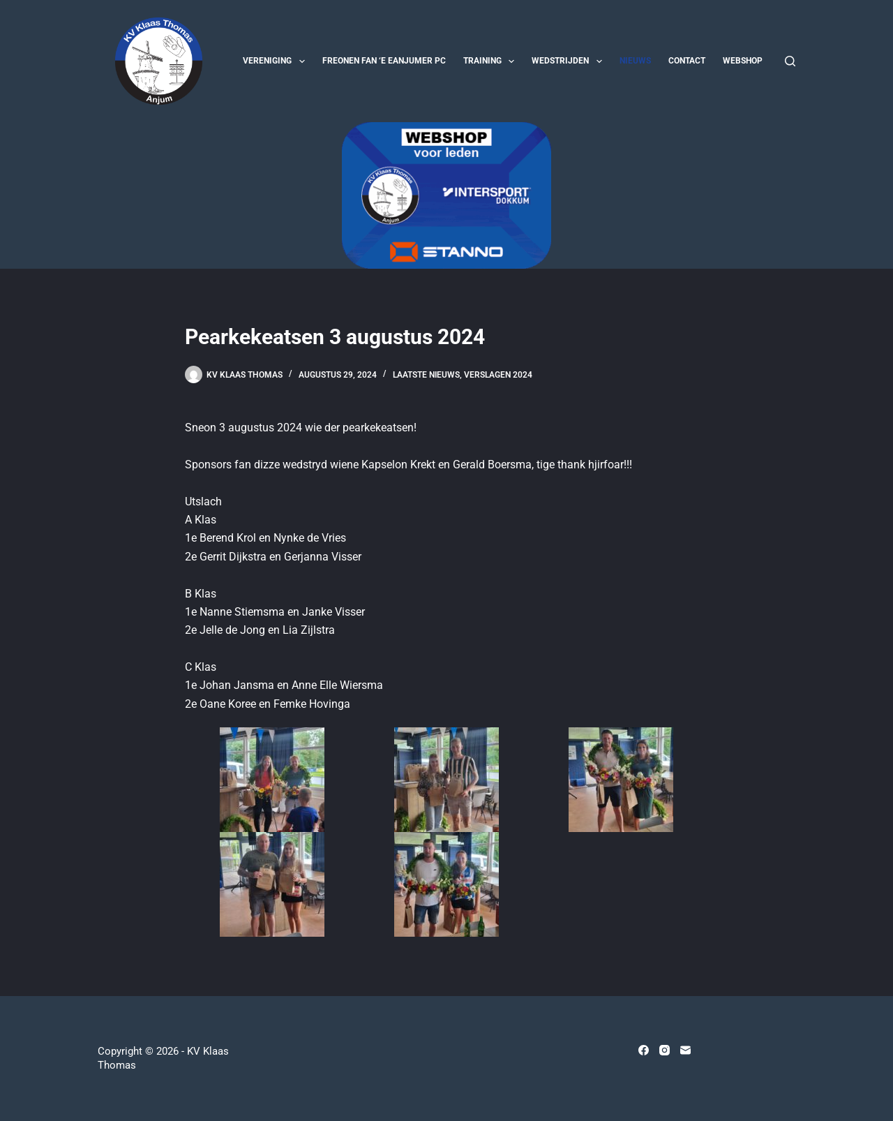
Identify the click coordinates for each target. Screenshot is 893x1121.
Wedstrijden (569, 61)
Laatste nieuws (426, 375)
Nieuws (635, 61)
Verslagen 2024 (498, 375)
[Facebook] (643, 1050)
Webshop (743, 61)
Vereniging (276, 61)
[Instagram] (664, 1050)
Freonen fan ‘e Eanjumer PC (384, 61)
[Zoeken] (790, 61)
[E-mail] (685, 1050)
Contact (686, 61)
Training (491, 61)
